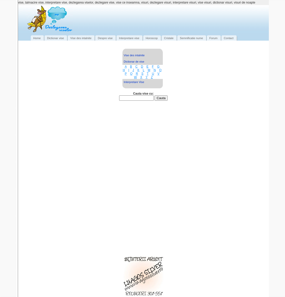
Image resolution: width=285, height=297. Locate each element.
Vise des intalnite (134, 55)
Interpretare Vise (134, 82)
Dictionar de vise (134, 61)
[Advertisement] (175, 19)
